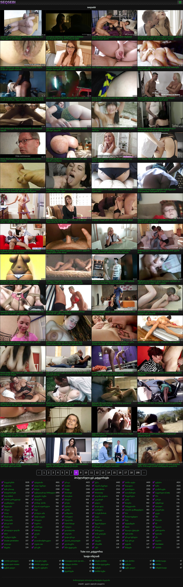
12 (97, 472)
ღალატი (7, 544)
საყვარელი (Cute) (162, 493)
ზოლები (158, 520)
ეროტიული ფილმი (12, 530)
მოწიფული (99, 530)
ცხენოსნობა (99, 489)
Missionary (99, 493)
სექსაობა (7, 486)
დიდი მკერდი (40, 486)
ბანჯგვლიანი (130, 506)
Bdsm (127, 527)
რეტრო (37, 524)
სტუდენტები (130, 524)
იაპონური (99, 510)
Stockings (68, 493)
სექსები (128, 564)
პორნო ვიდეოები (41, 564)
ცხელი (97, 503)
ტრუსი (67, 503)
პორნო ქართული (11, 561)
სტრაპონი (129, 534)
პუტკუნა (98, 541)
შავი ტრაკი (129, 541)
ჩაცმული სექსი (10, 537)
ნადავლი (129, 486)
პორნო (158, 564)
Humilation (159, 544)
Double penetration (11, 541)
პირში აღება (130, 483)
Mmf (5, 534)
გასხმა (67, 510)
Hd (35, 537)
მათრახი (98, 520)
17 (125, 472)
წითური (128, 503)
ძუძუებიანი (38, 483)
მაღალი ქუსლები (132, 530)
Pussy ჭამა (8, 520)
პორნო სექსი (100, 571)
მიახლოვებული (131, 517)
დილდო (158, 506)
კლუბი (37, 534)
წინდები (128, 548)
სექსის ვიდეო (9, 568)
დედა (97, 517)
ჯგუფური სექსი (40, 496)
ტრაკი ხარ (8, 524)
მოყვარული (130, 496)
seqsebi (8, 2)
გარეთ (158, 500)
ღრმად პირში (39, 503)
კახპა (127, 500)
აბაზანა (158, 548)
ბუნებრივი (159, 503)
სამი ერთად (9, 489)
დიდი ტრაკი (70, 537)
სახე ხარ (68, 534)
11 (91, 472)
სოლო (6, 527)
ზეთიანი (158, 534)
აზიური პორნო (101, 561)
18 (131, 472)
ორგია (7, 510)
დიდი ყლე (99, 506)
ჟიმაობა (68, 568)
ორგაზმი (98, 544)
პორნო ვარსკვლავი (12, 500)
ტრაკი (67, 483)
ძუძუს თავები (39, 517)
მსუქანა (7, 548)
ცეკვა (157, 513)
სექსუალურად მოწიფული (44, 493)
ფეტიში (128, 544)
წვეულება (8, 506)
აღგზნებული (9, 503)
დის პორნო (129, 561)
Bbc (156, 517)
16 (120, 472)
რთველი (38, 520)
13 (103, 472)
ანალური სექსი (40, 561)
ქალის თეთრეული (42, 506)
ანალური (38, 500)
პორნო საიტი (160, 561)
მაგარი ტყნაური (40, 568)
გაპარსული (129, 489)
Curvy (6, 513)
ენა (156, 537)
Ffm (156, 496)
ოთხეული (69, 517)
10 (86, 472)
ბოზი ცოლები (100, 534)
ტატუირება (159, 510)
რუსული (68, 527)
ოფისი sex (38, 544)
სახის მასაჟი (69, 524)
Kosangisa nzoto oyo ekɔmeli (75, 561)
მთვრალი (8, 517)
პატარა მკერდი (101, 486)
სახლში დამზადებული (134, 510)
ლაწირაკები (160, 489)
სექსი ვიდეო (130, 568)
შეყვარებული (100, 524)
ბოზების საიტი (161, 568)
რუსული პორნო (71, 564)
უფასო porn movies (11, 564)
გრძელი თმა (39, 513)
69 (156, 524)
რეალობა (69, 520)
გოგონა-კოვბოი (101, 496)
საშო (157, 486)
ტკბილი (68, 506)
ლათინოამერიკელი (42, 541)
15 (114, 472)
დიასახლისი (70, 530)
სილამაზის (8, 496)
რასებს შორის (100, 513)
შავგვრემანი (9, 483)
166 (138, 472)
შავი (36, 510)
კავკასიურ (99, 500)
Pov (126, 513)
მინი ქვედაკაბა (71, 548)
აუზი (96, 548)
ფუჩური (158, 483)
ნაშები (36, 489)
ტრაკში (37, 548)
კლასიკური (69, 544)
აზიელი (68, 500)
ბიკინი (97, 537)
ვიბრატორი (160, 530)
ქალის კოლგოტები (72, 541)
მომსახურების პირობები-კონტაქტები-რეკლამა (91, 580)
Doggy (67, 489)
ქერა (97, 483)
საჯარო (158, 541)
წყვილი (158, 527)
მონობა (37, 530)
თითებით (68, 496)
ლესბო (67, 486)
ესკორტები (69, 571)
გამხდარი (69, 513)
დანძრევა (38, 527)
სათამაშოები (130, 493)
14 (108, 472)
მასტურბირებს (10, 493)
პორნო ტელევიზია (102, 564)
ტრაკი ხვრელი (131, 537)
